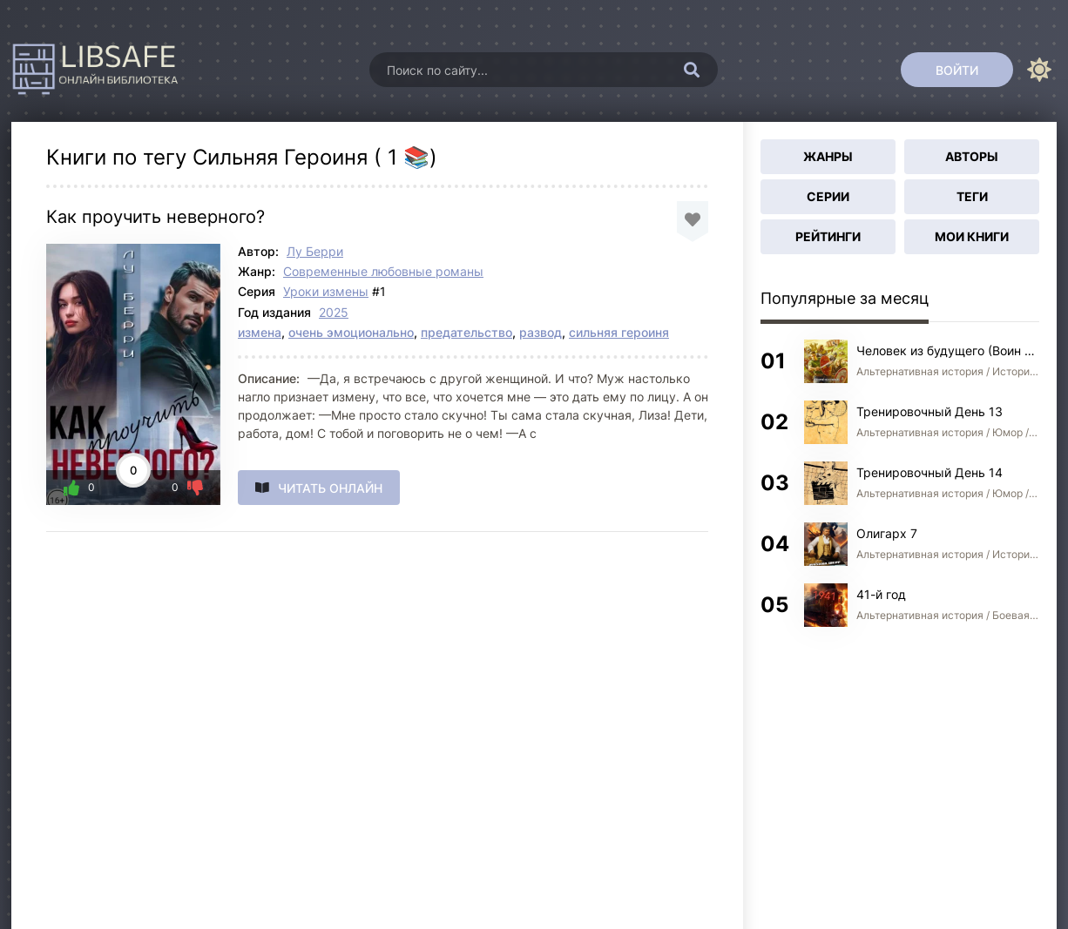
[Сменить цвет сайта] (1039, 69)
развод (540, 332)
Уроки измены (325, 291)
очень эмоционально (351, 332)
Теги (972, 196)
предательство (466, 332)
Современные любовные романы (383, 271)
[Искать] (692, 69)
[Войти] (957, 69)
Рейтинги (828, 236)
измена (259, 332)
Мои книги (972, 236)
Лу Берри (315, 251)
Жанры (828, 156)
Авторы (971, 156)
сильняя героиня (619, 332)
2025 (333, 312)
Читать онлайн (330, 488)
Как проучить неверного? (155, 216)
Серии (828, 196)
